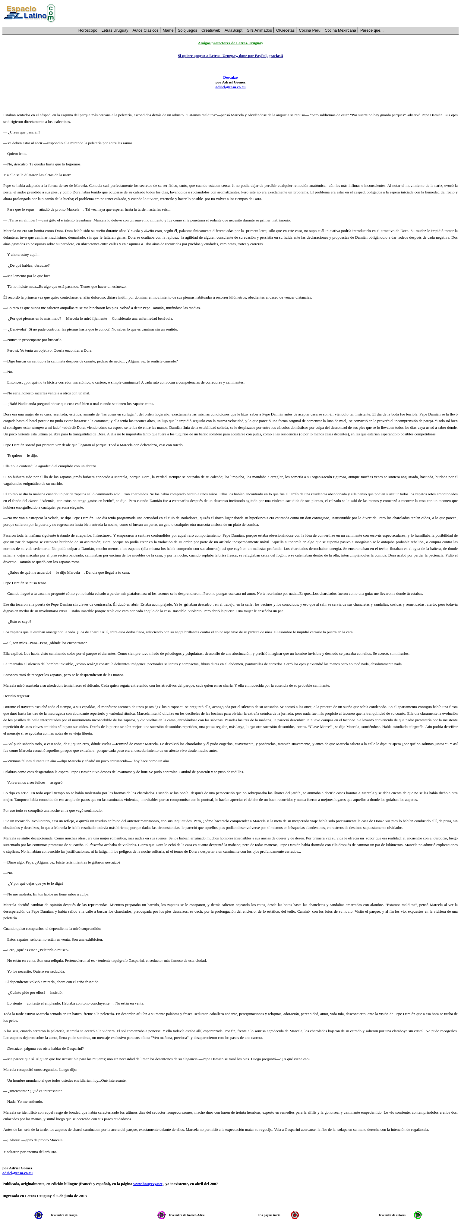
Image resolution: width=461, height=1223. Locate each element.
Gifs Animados (259, 30)
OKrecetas (285, 30)
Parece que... (372, 30)
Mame (168, 30)
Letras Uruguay (115, 30)
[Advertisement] (260, 13)
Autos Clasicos (146, 30)
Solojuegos (187, 30)
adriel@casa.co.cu (230, 87)
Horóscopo (87, 30)
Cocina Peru (309, 30)
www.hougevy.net (148, 1183)
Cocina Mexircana (340, 30)
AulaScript (233, 30)
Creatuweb (210, 30)
